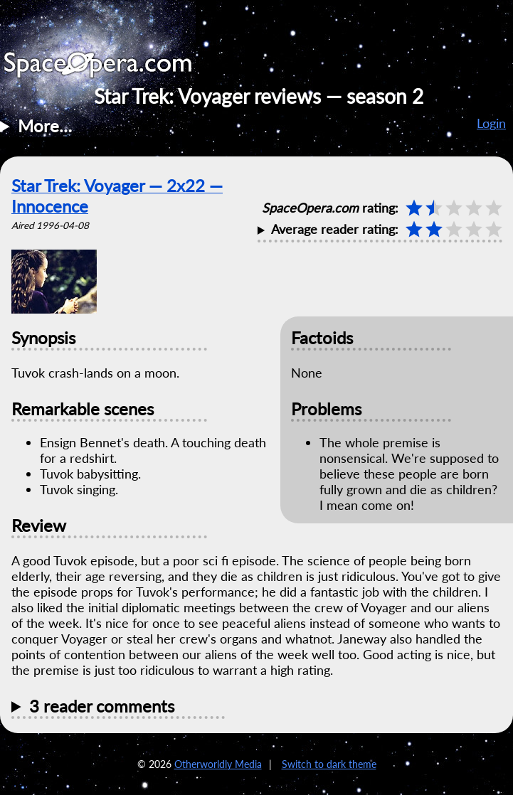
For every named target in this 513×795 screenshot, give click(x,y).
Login (491, 123)
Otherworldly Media (218, 764)
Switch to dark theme (329, 764)
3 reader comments (101, 705)
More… (45, 125)
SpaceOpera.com (106, 68)
